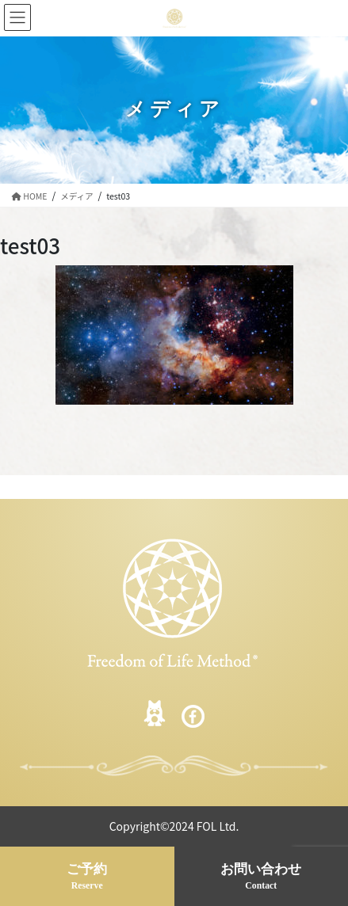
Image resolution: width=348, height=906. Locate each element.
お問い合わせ (261, 877)
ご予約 (87, 877)
